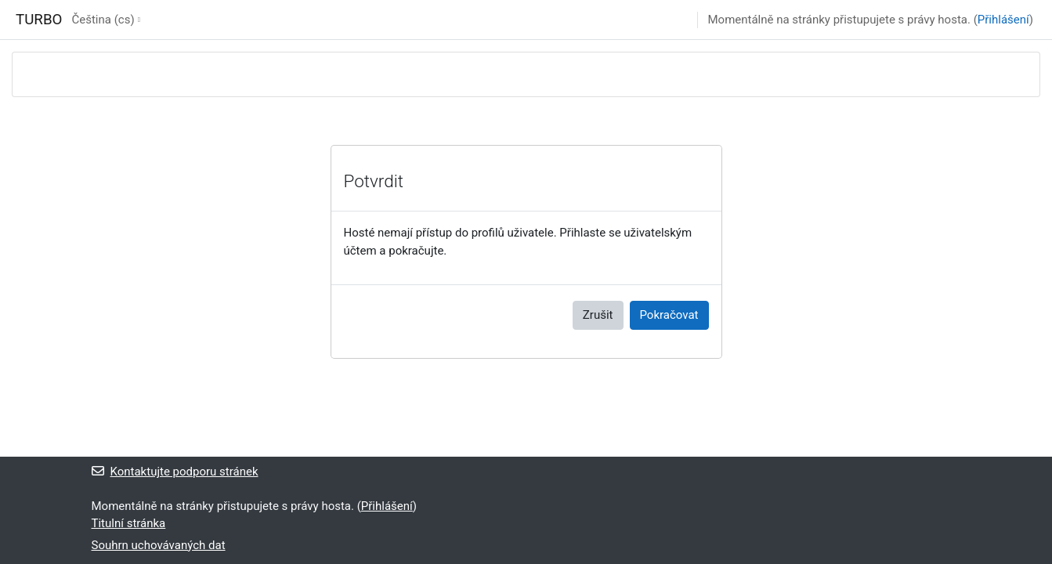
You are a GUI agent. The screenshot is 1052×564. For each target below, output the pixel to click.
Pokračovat (669, 315)
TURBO (39, 19)
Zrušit (598, 315)
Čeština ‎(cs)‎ (102, 20)
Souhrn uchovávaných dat (159, 545)
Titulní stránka (129, 523)
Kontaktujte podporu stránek (175, 472)
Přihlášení (1003, 20)
